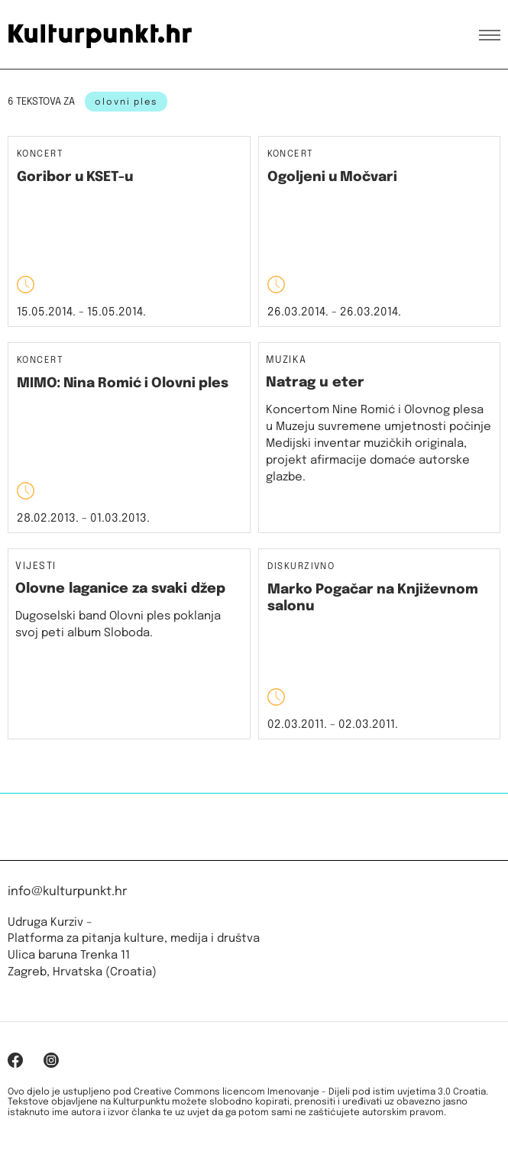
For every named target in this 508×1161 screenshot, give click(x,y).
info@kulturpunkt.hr (67, 891)
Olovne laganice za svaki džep (120, 589)
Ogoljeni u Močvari (332, 177)
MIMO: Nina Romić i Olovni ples (122, 383)
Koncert (40, 154)
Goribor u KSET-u (75, 177)
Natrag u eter (315, 383)
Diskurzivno (301, 567)
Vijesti (36, 566)
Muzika (286, 360)
